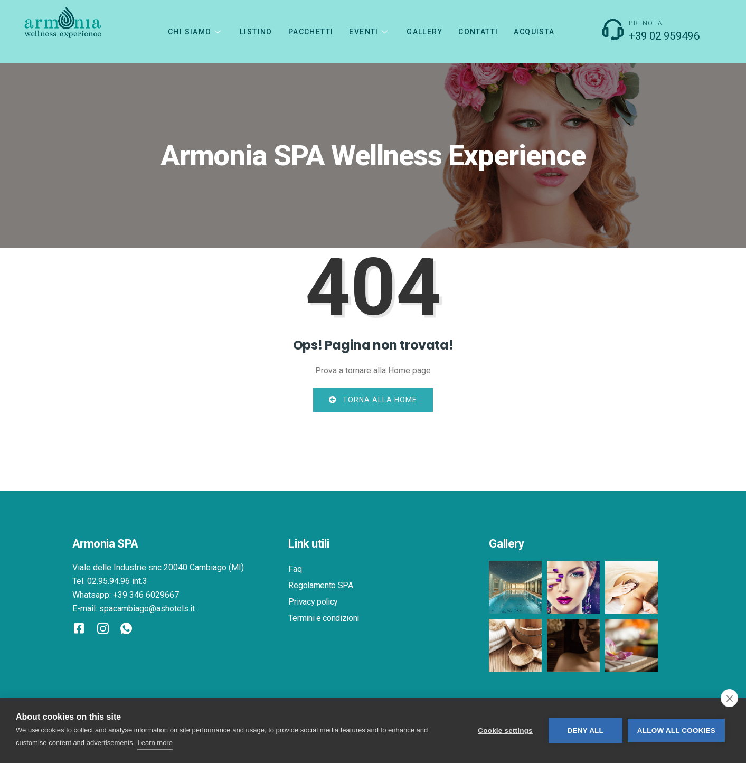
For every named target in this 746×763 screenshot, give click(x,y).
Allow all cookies (676, 730)
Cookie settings (505, 730)
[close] (729, 698)
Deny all (585, 730)
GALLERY (424, 31)
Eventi (370, 31)
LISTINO (256, 31)
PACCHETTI (311, 31)
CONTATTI (478, 31)
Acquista (534, 31)
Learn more (154, 743)
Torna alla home (373, 399)
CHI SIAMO (196, 31)
